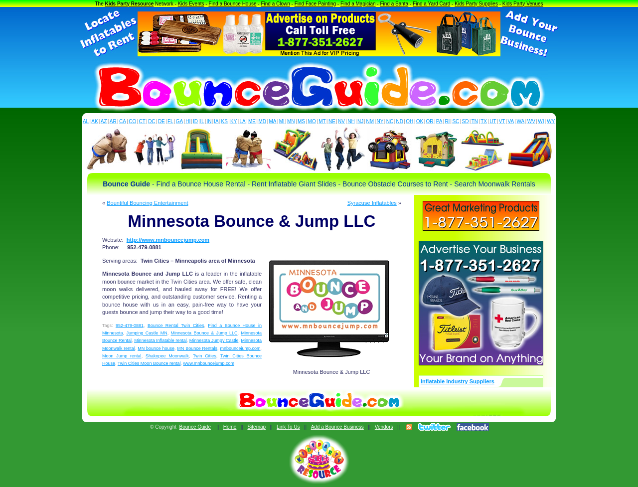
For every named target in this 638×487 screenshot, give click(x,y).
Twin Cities (204, 355)
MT (322, 121)
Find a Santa (394, 3)
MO (312, 121)
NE (331, 121)
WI (541, 121)
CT (142, 121)
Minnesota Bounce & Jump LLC (204, 332)
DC (151, 121)
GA (179, 121)
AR (113, 121)
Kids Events (191, 3)
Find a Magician (358, 3)
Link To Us (288, 427)
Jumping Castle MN (146, 332)
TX (483, 121)
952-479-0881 (130, 325)
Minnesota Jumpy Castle (214, 340)
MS (301, 121)
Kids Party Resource (129, 3)
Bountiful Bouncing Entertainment (147, 203)
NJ (360, 121)
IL (202, 121)
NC (389, 121)
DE (161, 121)
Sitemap (256, 427)
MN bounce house (156, 348)
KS (224, 121)
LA (243, 121)
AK (94, 121)
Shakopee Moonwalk (167, 355)
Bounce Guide (195, 427)
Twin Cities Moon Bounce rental (149, 363)
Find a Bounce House (232, 3)
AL (86, 121)
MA (273, 121)
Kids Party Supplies (476, 3)
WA (521, 121)
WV (531, 121)
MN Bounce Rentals (197, 348)
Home (230, 427)
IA (216, 121)
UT (492, 121)
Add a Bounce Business (337, 427)
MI (282, 121)
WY (551, 121)
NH (350, 121)
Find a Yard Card (431, 3)
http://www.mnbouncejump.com (168, 240)
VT (502, 121)
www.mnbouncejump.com (208, 363)
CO (132, 121)
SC (455, 121)
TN (475, 121)
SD (465, 121)
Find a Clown (275, 3)
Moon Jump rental (122, 355)
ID (195, 121)
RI (447, 121)
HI (187, 121)
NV (341, 121)
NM (370, 121)
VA (511, 121)
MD (263, 121)
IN (208, 121)
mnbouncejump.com (240, 348)
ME (252, 121)
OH (409, 121)
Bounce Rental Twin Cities (176, 325)
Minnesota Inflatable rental (160, 340)
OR (430, 121)
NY (379, 121)
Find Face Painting (315, 3)
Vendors (384, 427)
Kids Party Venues (522, 3)
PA (439, 121)
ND (399, 121)
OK (419, 121)
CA (122, 121)
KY (233, 121)
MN (291, 121)
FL (170, 121)
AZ (104, 121)
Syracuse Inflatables (372, 203)
